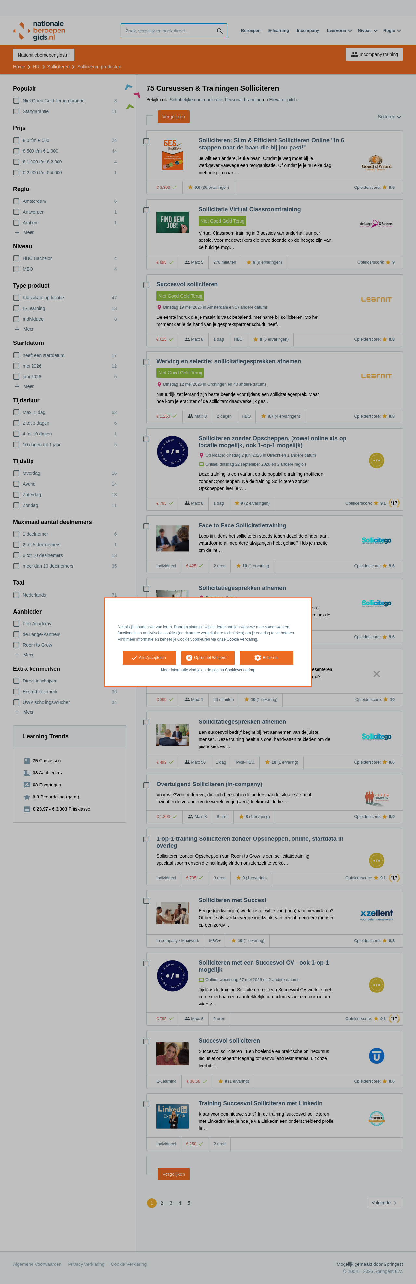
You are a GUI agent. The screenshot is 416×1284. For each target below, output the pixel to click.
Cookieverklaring (239, 670)
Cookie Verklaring (242, 639)
